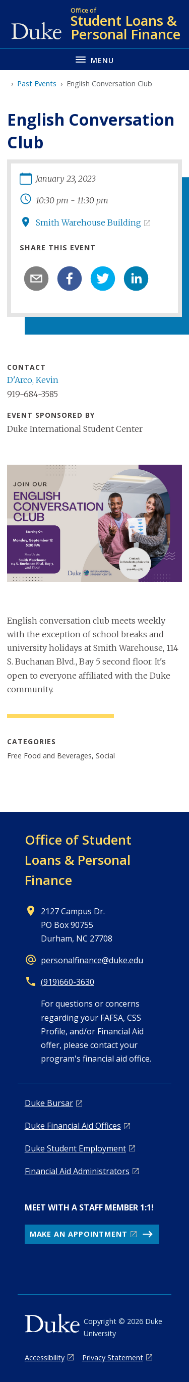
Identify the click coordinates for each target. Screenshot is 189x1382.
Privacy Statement (112, 1357)
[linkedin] (136, 278)
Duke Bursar (49, 1103)
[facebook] (69, 278)
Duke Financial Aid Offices (73, 1125)
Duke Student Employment (75, 1148)
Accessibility (45, 1357)
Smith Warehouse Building (88, 222)
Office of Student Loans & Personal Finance (78, 860)
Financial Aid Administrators (77, 1171)
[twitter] (102, 278)
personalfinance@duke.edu (92, 960)
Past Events (36, 83)
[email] (36, 278)
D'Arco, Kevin (32, 380)
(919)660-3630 (67, 981)
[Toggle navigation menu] (94, 59)
